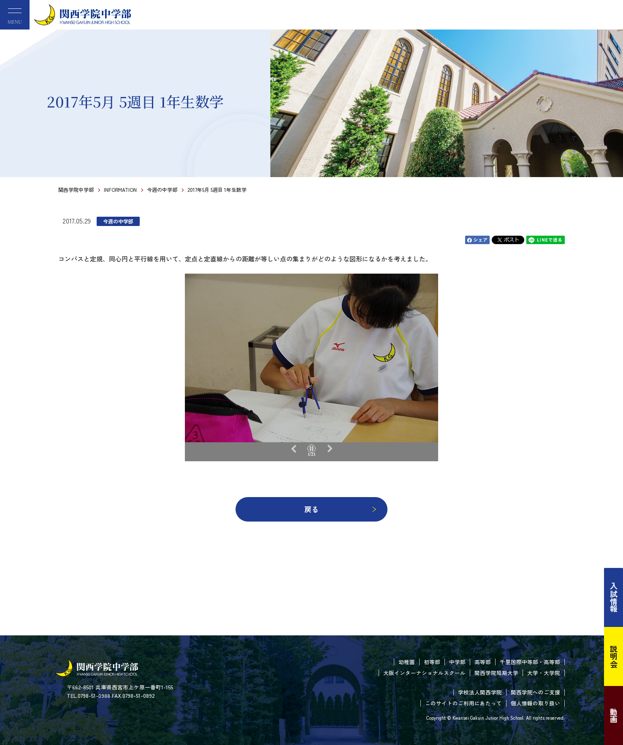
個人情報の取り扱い (535, 703)
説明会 (613, 656)
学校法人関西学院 (480, 692)
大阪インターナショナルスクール (424, 673)
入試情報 (613, 597)
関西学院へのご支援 (535, 692)
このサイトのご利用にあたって (463, 703)
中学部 (457, 662)
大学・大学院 (543, 673)
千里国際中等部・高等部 (530, 662)
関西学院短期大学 (496, 673)
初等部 (432, 662)
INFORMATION (120, 189)
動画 (613, 715)
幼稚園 (406, 662)
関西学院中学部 (76, 189)
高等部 (482, 662)
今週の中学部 (162, 189)
